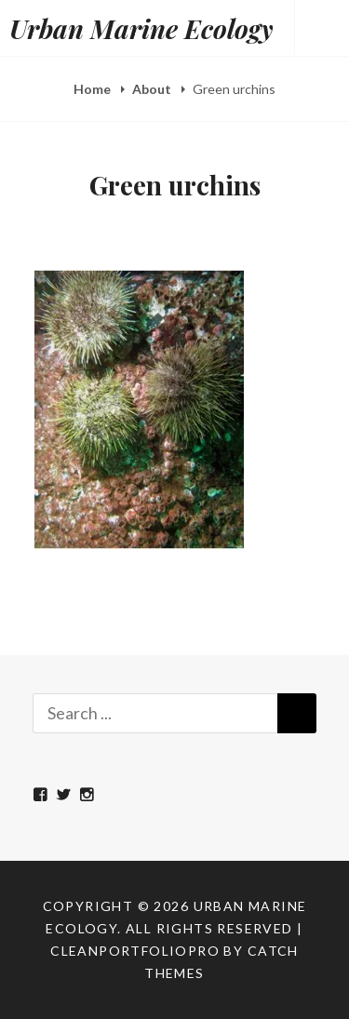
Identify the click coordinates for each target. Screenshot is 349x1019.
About (153, 89)
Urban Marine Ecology (141, 28)
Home (94, 89)
